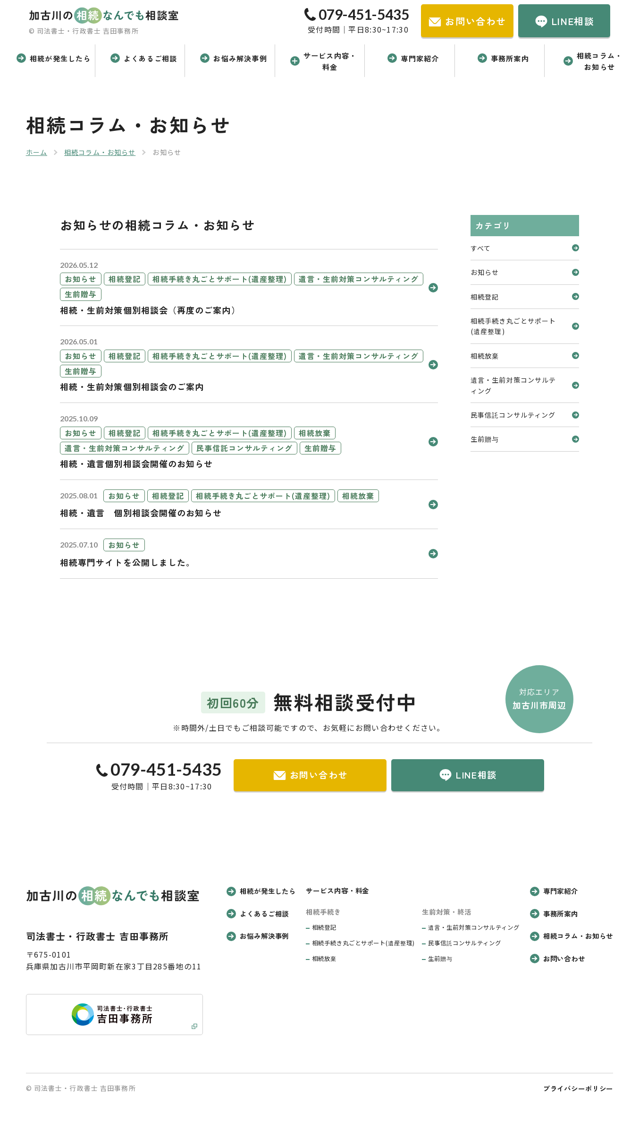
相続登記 (525, 296)
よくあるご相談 (258, 913)
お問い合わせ (557, 958)
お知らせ (525, 272)
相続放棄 (525, 355)
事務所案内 (554, 913)
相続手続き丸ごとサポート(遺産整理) (525, 326)
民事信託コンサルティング (525, 415)
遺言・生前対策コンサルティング (525, 385)
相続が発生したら (261, 891)
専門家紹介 (554, 891)
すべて (525, 248)
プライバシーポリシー (578, 1088)
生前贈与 (525, 439)
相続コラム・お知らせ (99, 152)
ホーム (36, 152)
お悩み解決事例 (258, 936)
